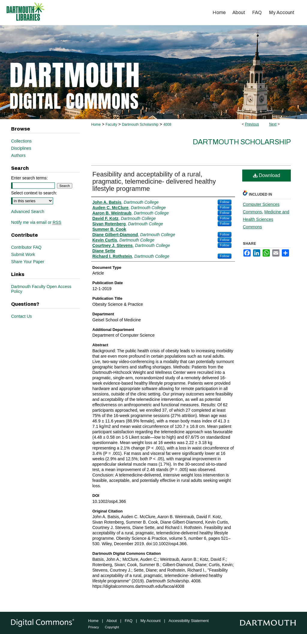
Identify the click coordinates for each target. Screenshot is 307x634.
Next (273, 124)
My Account (151, 620)
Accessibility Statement (188, 620)
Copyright (112, 627)
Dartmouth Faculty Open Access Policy (41, 289)
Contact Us (21, 316)
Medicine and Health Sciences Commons (266, 219)
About (111, 620)
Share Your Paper (27, 261)
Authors (18, 155)
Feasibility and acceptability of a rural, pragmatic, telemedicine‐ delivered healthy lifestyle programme (154, 181)
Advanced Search (27, 211)
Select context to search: (34, 193)
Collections (21, 141)
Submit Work (23, 254)
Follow (224, 202)
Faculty (111, 124)
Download (266, 175)
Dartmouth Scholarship (140, 124)
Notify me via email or (36, 222)
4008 (167, 124)
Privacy (93, 627)
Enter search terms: (29, 178)
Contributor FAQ (26, 247)
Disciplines (21, 148)
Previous (252, 124)
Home (96, 124)
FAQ (129, 620)
